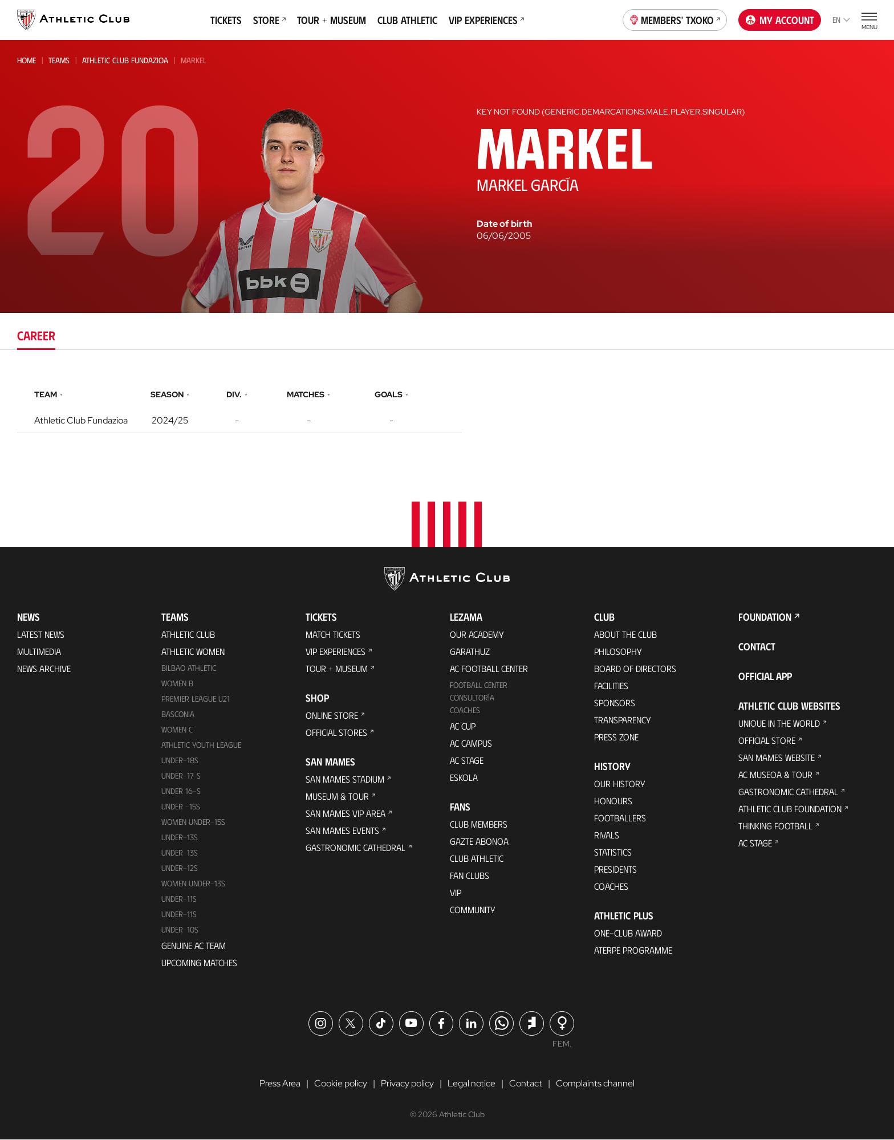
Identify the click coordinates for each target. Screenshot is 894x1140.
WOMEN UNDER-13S (193, 883)
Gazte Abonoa (479, 841)
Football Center (478, 685)
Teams (59, 60)
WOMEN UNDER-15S (193, 821)
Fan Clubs (469, 875)
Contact (756, 647)
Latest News (40, 634)
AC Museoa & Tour (775, 774)
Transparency (622, 720)
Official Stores (336, 732)
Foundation (764, 617)
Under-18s (179, 761)
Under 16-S (181, 791)
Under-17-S (181, 776)
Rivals (606, 835)
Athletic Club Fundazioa (125, 60)
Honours (613, 801)
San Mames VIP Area (345, 813)
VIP (455, 892)
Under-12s (179, 868)
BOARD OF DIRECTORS (635, 668)
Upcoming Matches (199, 962)
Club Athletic (407, 20)
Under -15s (180, 806)
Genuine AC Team (193, 945)
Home (26, 60)
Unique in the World (779, 723)
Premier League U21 (195, 699)
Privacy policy (407, 1083)
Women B (177, 684)
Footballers (620, 818)
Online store (332, 715)
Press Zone (616, 737)
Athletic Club (188, 634)
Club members (478, 824)
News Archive (44, 668)
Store (269, 20)
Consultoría (472, 698)
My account (780, 20)
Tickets (226, 20)
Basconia (177, 714)
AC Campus (471, 743)
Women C (177, 730)
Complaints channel (595, 1083)
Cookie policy (340, 1083)
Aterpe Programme (633, 950)
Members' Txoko (675, 19)
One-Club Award (628, 933)
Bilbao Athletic (188, 668)
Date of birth (504, 224)
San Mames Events (342, 830)
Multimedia (39, 651)
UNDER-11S (179, 898)
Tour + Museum (331, 20)
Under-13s (179, 837)
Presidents (615, 869)
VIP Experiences (486, 20)
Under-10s (179, 929)
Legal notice (471, 1083)
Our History (619, 784)
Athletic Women (193, 651)
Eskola (464, 777)
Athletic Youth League (201, 745)
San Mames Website (776, 757)
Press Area (279, 1083)
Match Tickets (333, 634)
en (841, 20)
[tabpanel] (447, 408)
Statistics (613, 852)
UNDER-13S (179, 852)
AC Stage (466, 760)
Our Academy (477, 634)
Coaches (465, 710)
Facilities (611, 686)
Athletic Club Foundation (790, 809)
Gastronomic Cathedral (355, 847)
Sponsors (614, 703)
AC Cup (463, 726)
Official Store (766, 740)
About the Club (625, 634)
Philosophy (618, 651)
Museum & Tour (337, 796)
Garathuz (470, 651)
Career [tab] (36, 335)
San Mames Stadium (345, 779)
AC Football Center (489, 668)
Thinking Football (775, 826)
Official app (765, 676)
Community (472, 910)
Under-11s (179, 914)
